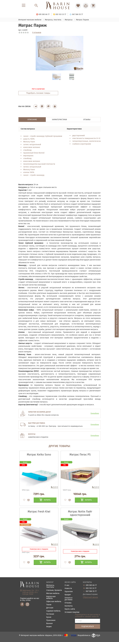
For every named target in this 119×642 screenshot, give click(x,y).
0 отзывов (36, 32)
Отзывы (68, 603)
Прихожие (50, 620)
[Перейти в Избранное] (78, 6)
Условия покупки (72, 612)
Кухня (48, 617)
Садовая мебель (53, 611)
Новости (68, 588)
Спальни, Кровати (54, 590)
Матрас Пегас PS (80, 454)
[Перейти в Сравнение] (86, 6)
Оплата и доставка (68, 599)
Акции (49, 627)
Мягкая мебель (52, 593)
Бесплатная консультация (117, 323)
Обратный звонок (90, 597)
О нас (67, 585)
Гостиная (50, 614)
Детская (49, 608)
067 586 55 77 (91, 591)
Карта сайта (70, 609)
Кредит (68, 595)
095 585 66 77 (91, 585)
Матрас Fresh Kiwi (39, 511)
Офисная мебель (53, 602)
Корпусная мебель (51, 597)
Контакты (69, 606)
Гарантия (69, 592)
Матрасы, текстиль (50, 586)
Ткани (48, 605)
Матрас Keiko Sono (39, 454)
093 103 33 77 (91, 588)
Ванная (49, 623)
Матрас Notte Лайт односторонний (80, 513)
